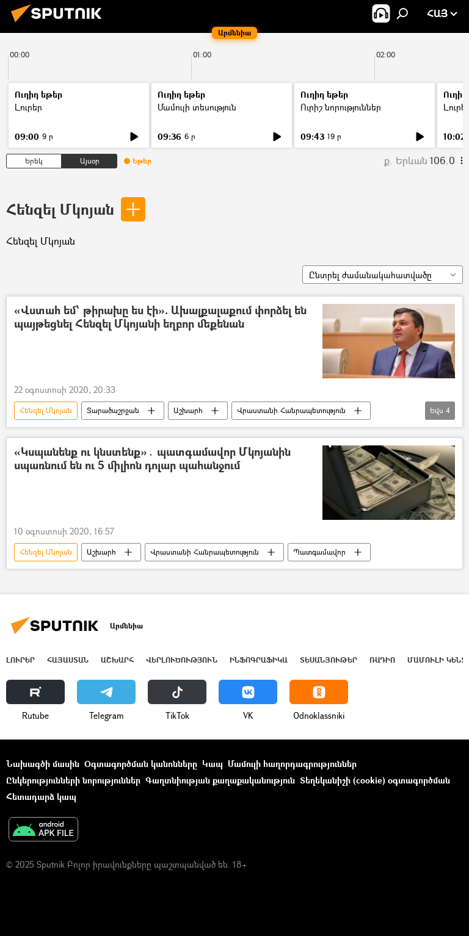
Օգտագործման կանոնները (140, 763)
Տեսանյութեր (328, 660)
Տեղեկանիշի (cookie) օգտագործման (375, 780)
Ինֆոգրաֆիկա (259, 660)
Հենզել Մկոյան (60, 209)
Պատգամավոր (319, 552)
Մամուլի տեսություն (197, 107)
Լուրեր (28, 107)
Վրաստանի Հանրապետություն (291, 410)
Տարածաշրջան (113, 410)
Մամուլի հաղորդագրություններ (292, 763)
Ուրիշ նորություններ (340, 107)
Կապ (212, 763)
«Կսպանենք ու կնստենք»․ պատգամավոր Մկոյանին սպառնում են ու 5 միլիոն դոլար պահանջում (152, 459)
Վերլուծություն (181, 660)
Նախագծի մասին (42, 763)
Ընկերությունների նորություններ (73, 780)
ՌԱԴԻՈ (382, 660)
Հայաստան (68, 660)
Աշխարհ (188, 410)
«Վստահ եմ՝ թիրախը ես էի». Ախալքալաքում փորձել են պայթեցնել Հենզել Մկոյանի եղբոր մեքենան (160, 317)
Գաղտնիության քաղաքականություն (220, 780)
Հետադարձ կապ (41, 796)
